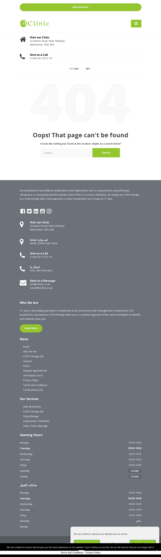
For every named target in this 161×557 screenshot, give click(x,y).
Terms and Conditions (35, 385)
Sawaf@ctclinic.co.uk (41, 287)
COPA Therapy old (33, 356)
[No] (156, 550)
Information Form (33, 375)
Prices (26, 365)
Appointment (80, 7)
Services (27, 361)
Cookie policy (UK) (33, 389)
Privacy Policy (30, 380)
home (26, 346)
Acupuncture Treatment (36, 421)
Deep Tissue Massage (35, 425)
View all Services (32, 406)
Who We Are (30, 351)
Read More (31, 328)
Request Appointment (35, 370)
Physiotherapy (31, 416)
